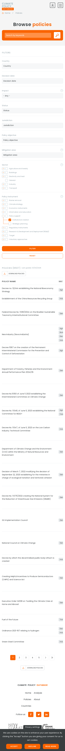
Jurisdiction (7, 120)
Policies (27, 699)
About (37, 699)
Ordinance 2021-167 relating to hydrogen (20, 630)
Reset (32, 256)
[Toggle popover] (61, 90)
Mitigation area (9, 150)
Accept (14, 746)
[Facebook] (30, 714)
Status (5, 105)
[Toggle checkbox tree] (3, 168)
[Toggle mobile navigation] (60, 5)
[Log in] (52, 5)
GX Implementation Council (15, 520)
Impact (5, 90)
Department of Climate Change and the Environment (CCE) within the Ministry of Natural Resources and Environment (27, 451)
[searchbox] (32, 66)
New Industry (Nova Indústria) (15, 334)
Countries (26, 705)
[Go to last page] (52, 657)
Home (28, 692)
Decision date (8, 76)
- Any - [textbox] (6, 95)
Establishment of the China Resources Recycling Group (27, 298)
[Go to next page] (45, 657)
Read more (50, 746)
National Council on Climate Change (19, 543)
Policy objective (9, 135)
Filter (32, 249)
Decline (32, 746)
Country (5, 61)
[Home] (8, 5)
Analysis (38, 692)
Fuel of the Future (10, 619)
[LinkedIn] (46, 714)
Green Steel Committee (13, 641)
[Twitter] (38, 714)
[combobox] (32, 66)
